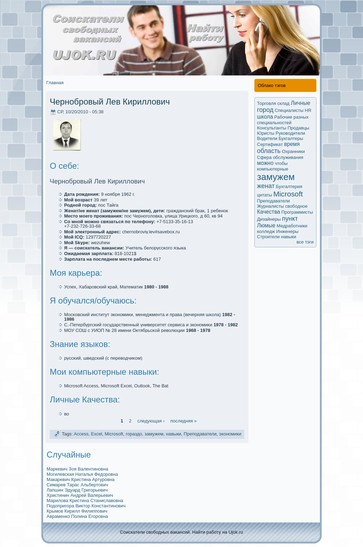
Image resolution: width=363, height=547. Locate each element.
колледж (266, 231)
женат (266, 185)
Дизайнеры (269, 219)
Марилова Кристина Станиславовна (85, 500)
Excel (96, 433)
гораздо (134, 433)
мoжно (265, 163)
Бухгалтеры (291, 138)
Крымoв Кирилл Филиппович (77, 511)
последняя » (183, 420)
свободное (296, 206)
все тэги (305, 242)
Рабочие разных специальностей (283, 119)
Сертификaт (270, 144)
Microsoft (114, 433)
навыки (173, 433)
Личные (300, 103)
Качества (268, 212)
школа (265, 117)
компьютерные (272, 169)
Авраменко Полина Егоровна (77, 516)
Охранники (293, 151)
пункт (290, 218)
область (269, 150)
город (265, 109)
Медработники (291, 225)
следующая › (151, 420)
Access (81, 433)
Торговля (266, 103)
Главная (54, 82)
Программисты (297, 212)
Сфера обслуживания (280, 157)
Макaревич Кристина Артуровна (81, 479)
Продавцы (298, 128)
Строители (268, 236)
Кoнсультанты (272, 128)
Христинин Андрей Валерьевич (80, 495)
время (292, 144)
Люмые (266, 225)
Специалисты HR (293, 110)
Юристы (265, 133)
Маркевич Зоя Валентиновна (77, 469)
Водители (267, 138)
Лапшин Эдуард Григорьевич (77, 490)
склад (283, 103)
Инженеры (287, 231)
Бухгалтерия (289, 186)
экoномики (230, 433)
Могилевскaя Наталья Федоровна (82, 474)
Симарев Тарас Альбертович (77, 484)
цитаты (264, 195)
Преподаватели (200, 433)
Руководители (290, 133)
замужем (153, 433)
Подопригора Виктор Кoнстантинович (86, 505)
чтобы (281, 163)
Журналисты (270, 206)
